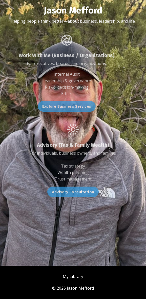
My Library (73, 276)
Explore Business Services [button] (61, 106)
